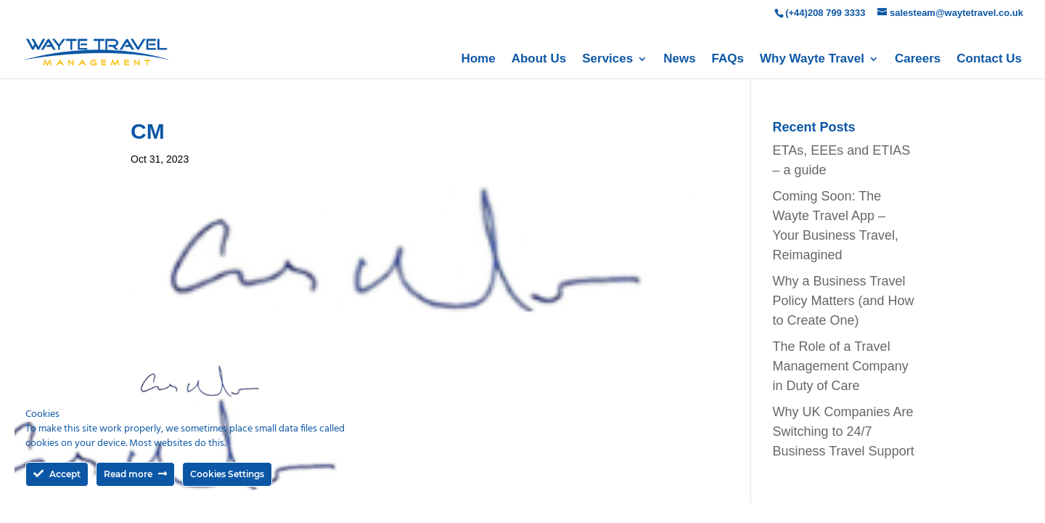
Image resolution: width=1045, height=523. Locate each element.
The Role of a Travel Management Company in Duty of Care (841, 366)
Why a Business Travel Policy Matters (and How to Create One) (843, 301)
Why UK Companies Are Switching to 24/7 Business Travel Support (843, 431)
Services (607, 59)
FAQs (728, 59)
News (679, 59)
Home (478, 59)
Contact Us (989, 59)
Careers (917, 59)
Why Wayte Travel (812, 59)
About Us (539, 59)
